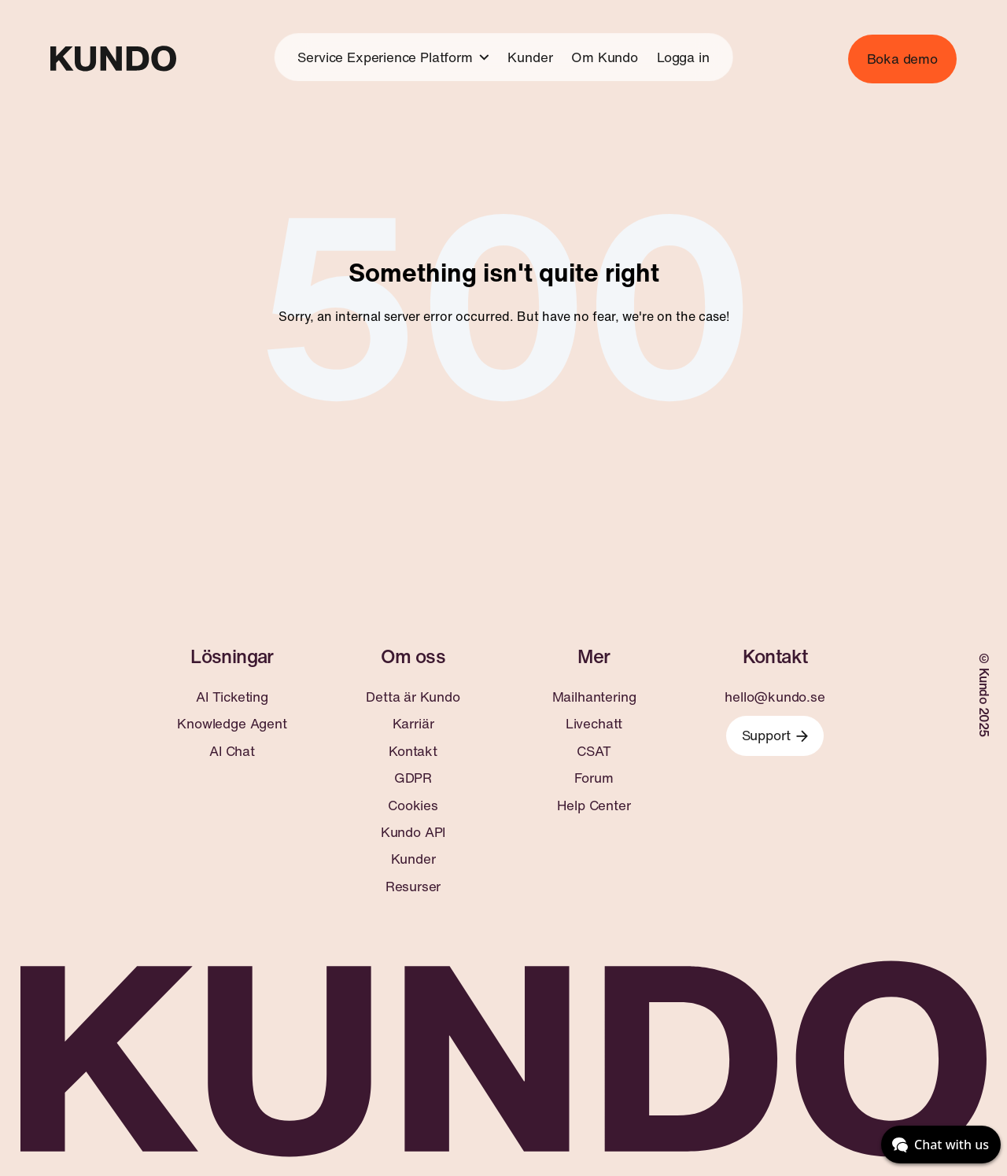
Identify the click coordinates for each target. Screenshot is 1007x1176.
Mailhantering (594, 697)
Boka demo (902, 58)
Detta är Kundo (413, 697)
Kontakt (413, 751)
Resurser (413, 886)
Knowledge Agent (231, 724)
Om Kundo (604, 57)
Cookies (413, 805)
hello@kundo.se (775, 697)
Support (775, 735)
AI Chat (232, 751)
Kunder (529, 57)
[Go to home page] (113, 58)
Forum (593, 778)
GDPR (413, 778)
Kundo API (413, 832)
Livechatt (594, 724)
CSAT (593, 751)
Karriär (413, 724)
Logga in (683, 57)
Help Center (593, 805)
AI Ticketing (232, 697)
